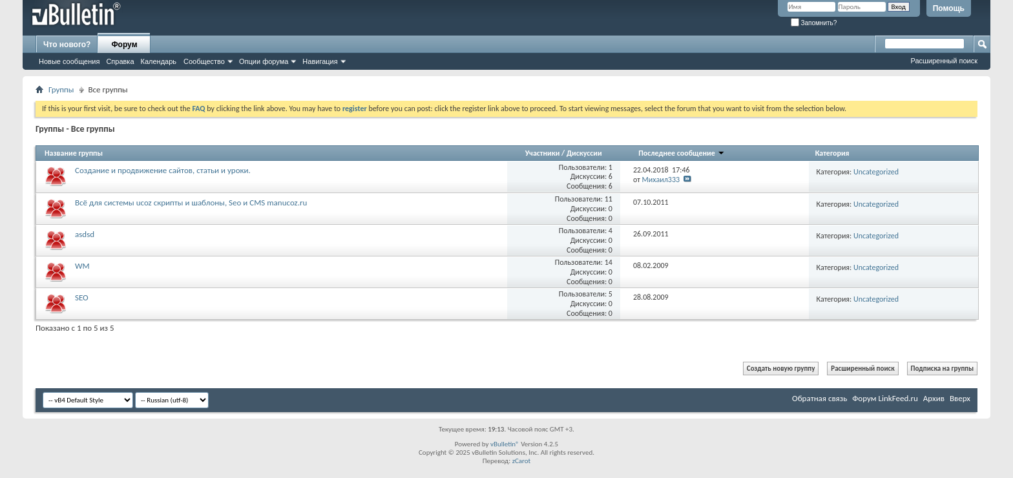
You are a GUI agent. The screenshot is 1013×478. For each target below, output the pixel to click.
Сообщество (204, 61)
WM (82, 266)
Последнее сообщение (681, 153)
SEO (82, 297)
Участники (543, 153)
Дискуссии (584, 153)
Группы (61, 89)
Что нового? (66, 44)
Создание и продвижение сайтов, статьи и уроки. (163, 170)
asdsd (84, 234)
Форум (124, 44)
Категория (832, 153)
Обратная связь (819, 398)
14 (608, 262)
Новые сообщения (69, 61)
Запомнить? (814, 22)
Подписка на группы (942, 368)
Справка (120, 61)
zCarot (521, 461)
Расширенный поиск (943, 61)
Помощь (949, 8)
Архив (934, 398)
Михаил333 (661, 179)
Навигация (319, 61)
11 (608, 198)
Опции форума (263, 61)
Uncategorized (876, 171)
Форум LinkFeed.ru (885, 398)
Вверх (960, 398)
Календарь (159, 61)
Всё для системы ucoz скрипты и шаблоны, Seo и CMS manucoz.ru (191, 202)
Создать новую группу (781, 368)
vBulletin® (504, 444)
